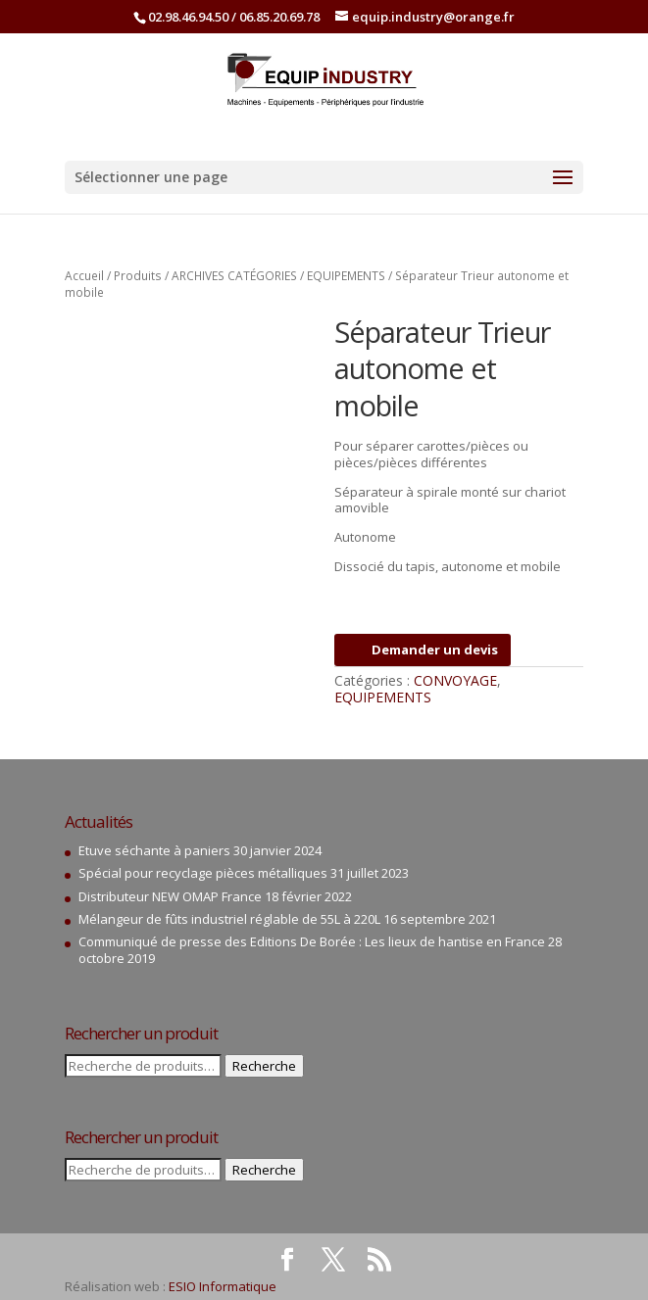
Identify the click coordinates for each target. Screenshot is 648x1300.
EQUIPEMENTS (346, 275)
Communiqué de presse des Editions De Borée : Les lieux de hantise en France (311, 941)
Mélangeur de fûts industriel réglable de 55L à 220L (229, 919)
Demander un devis (422, 649)
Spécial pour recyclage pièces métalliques (202, 873)
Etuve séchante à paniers (154, 850)
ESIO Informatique (222, 1286)
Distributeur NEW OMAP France (170, 896)
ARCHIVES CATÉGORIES (234, 275)
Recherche (264, 1066)
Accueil (84, 275)
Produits (138, 275)
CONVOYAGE (455, 680)
